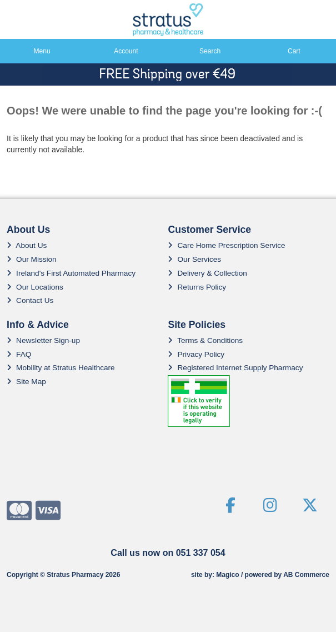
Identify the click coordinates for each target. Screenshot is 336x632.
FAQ (19, 354)
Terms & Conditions (205, 340)
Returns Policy (197, 287)
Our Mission (32, 259)
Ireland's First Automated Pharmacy (71, 273)
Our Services (194, 259)
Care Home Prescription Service (226, 245)
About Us (27, 245)
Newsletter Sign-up (43, 340)
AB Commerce (306, 575)
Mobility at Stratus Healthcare (61, 368)
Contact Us (30, 300)
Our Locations (35, 287)
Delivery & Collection (207, 273)
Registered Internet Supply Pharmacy (235, 368)
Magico (227, 575)
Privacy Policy (196, 354)
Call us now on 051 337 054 (168, 553)
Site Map (26, 381)
